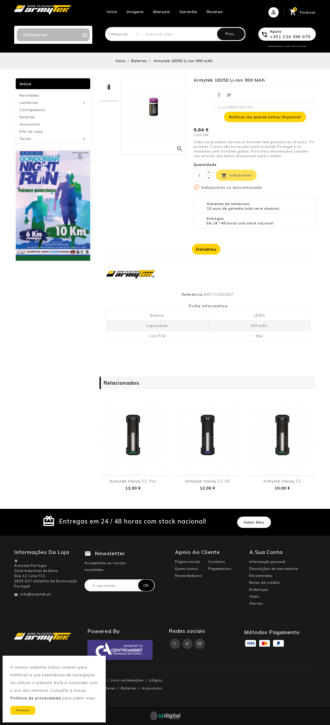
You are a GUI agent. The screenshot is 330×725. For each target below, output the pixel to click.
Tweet (229, 95)
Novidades (29, 95)
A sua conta (266, 552)
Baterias (27, 117)
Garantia (188, 11)
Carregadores (32, 109)
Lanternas (29, 102)
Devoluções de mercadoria (273, 569)
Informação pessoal (267, 562)
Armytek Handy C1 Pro (133, 481)
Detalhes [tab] (206, 249)
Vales (254, 596)
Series (25, 138)
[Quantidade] (200, 175)
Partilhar (219, 95)
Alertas (256, 603)
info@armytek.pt (35, 594)
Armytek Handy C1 (282, 481)
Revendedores (188, 576)
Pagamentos (220, 569)
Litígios (155, 680)
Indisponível (236, 176)
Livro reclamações (127, 680)
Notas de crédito (264, 582)
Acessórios (30, 124)
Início (112, 11)
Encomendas (261, 576)
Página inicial (187, 562)
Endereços (258, 589)
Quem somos (186, 569)
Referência (192, 294)
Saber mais (254, 522)
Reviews (215, 11)
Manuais (161, 11)
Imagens (135, 11)
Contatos (216, 562)
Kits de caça (31, 131)
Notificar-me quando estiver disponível (265, 117)
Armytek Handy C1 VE (207, 481)
